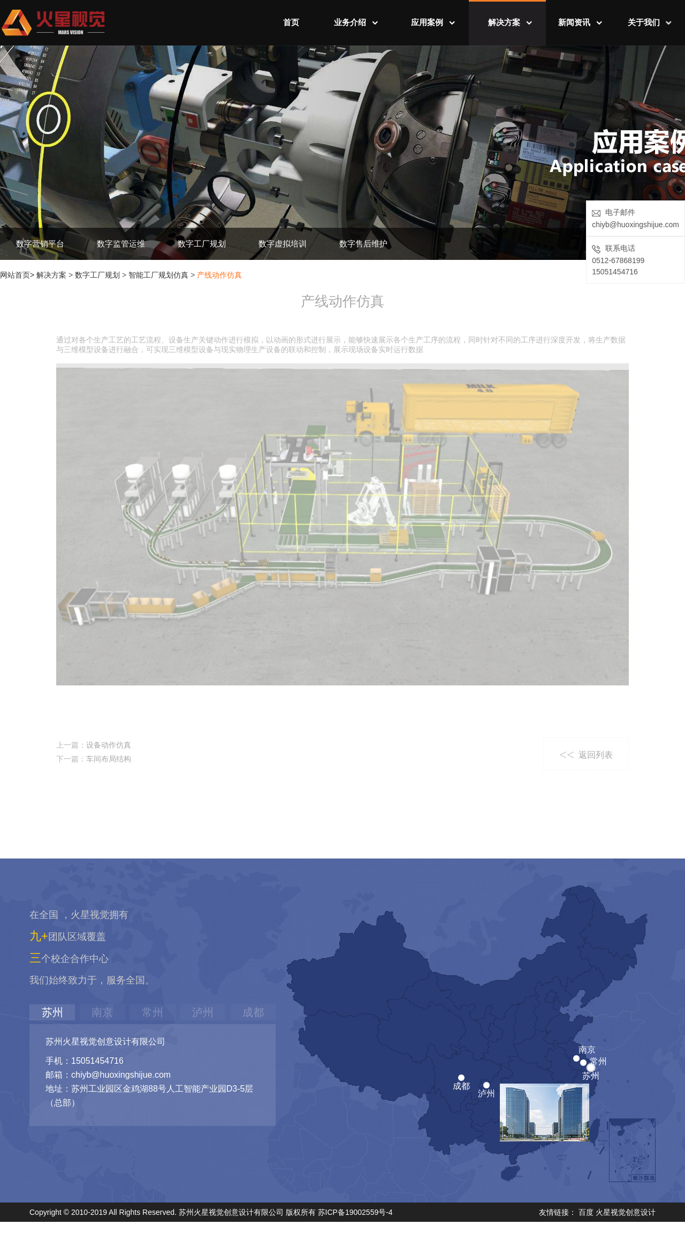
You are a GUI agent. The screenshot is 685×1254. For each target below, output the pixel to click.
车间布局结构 (108, 759)
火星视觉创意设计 (626, 1212)
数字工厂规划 (202, 243)
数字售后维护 (363, 243)
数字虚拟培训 (282, 243)
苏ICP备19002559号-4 (355, 1212)
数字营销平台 (40, 243)
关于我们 (644, 22)
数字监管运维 (121, 243)
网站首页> (17, 275)
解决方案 (504, 22)
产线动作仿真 (219, 275)
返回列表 (583, 755)
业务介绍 (350, 22)
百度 (586, 1212)
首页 (291, 22)
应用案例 (427, 22)
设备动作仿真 (108, 745)
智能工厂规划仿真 (158, 275)
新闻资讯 (574, 22)
